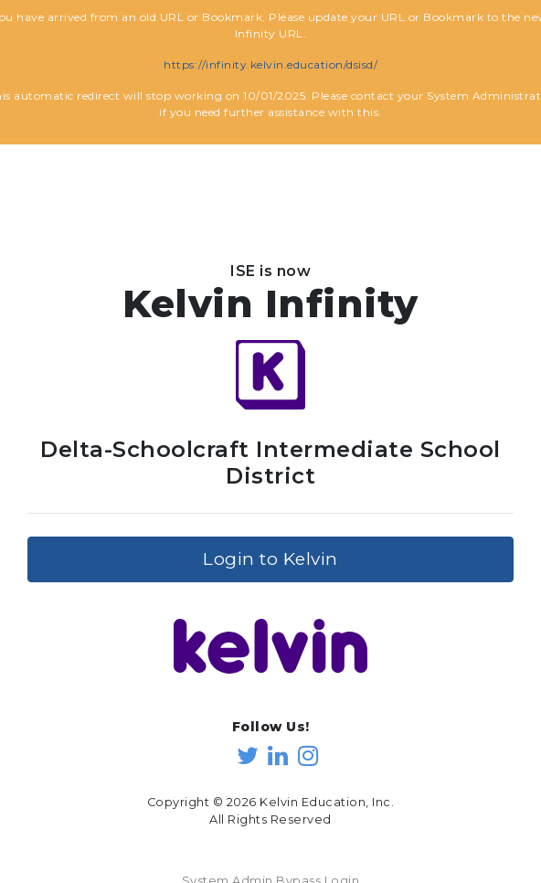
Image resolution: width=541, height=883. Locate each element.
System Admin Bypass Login (271, 872)
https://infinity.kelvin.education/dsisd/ (270, 64)
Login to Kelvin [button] (270, 549)
